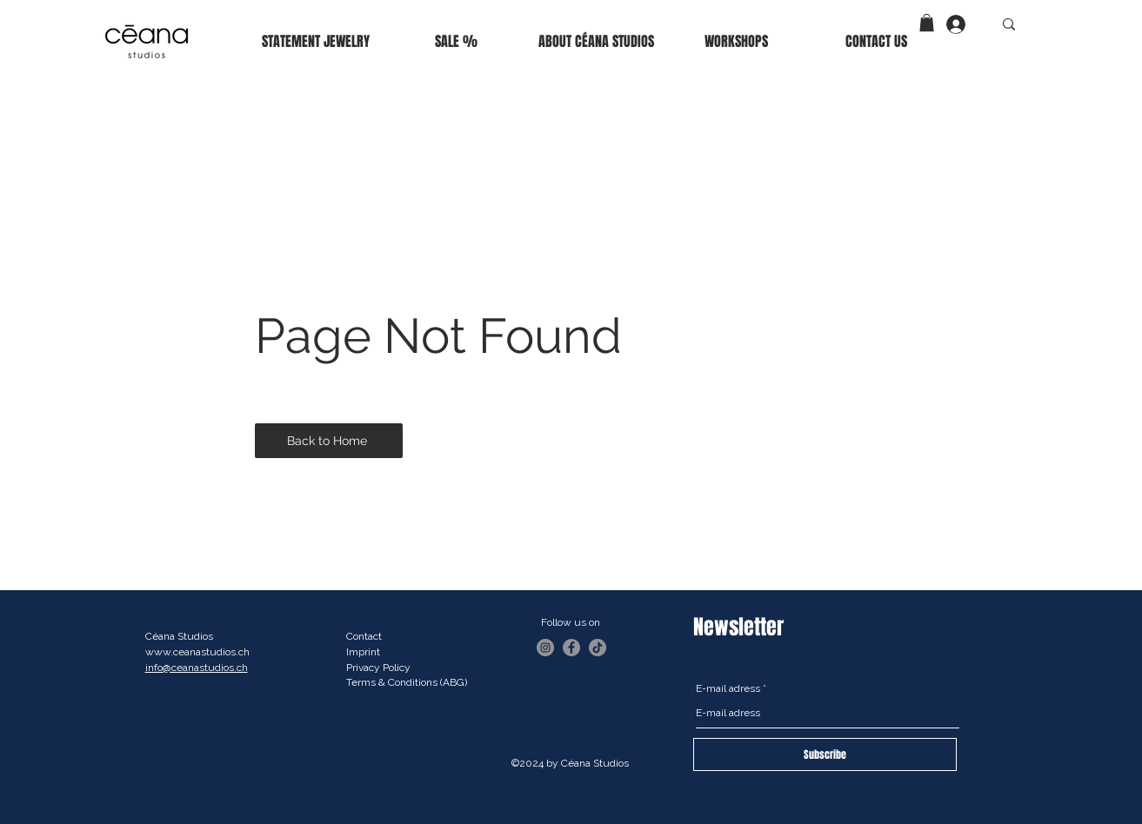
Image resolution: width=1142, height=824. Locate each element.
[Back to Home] (329, 440)
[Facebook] (571, 647)
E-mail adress (728, 688)
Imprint (363, 652)
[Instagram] (545, 647)
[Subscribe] (825, 754)
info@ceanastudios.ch (196, 667)
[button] (926, 22)
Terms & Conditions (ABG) (406, 682)
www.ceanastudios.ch (197, 652)
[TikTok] (597, 647)
